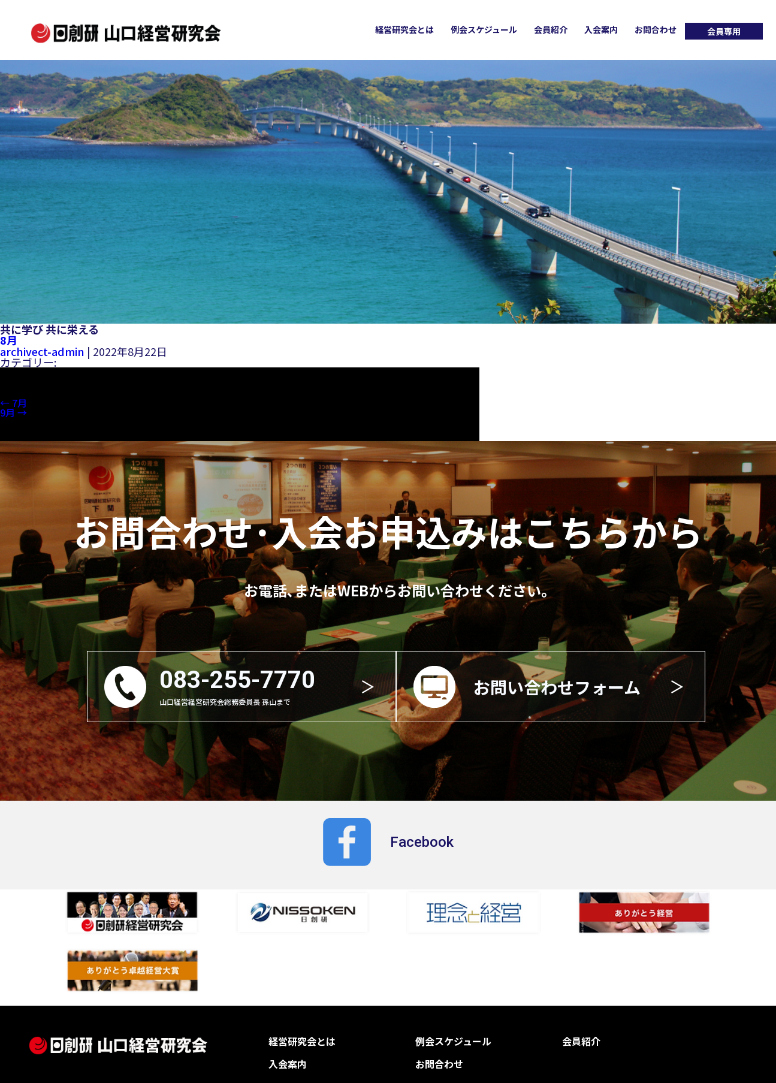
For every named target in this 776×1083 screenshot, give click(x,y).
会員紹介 (550, 29)
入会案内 (601, 29)
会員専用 (724, 31)
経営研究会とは (404, 29)
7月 (13, 402)
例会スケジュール (484, 29)
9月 (13, 412)
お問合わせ (656, 29)
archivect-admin (40, 350)
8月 (8, 340)
